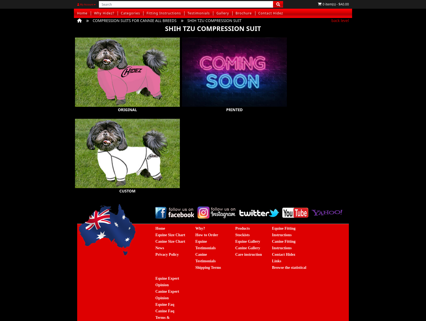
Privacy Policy (167, 242)
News (159, 236)
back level (340, 20)
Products (242, 216)
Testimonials (198, 13)
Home (82, 13)
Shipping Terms (208, 255)
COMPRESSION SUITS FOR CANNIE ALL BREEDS (135, 20)
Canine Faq (164, 299)
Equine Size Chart (170, 223)
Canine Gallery (247, 236)
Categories (130, 13)
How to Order (206, 223)
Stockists (242, 223)
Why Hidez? (104, 13)
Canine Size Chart (170, 229)
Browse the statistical (289, 255)
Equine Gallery (247, 229)
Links (276, 249)
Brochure (244, 13)
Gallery (222, 13)
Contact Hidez (270, 13)
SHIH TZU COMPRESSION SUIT (214, 20)
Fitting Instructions (163, 13)
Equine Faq (164, 292)
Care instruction (248, 242)
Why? (200, 216)
